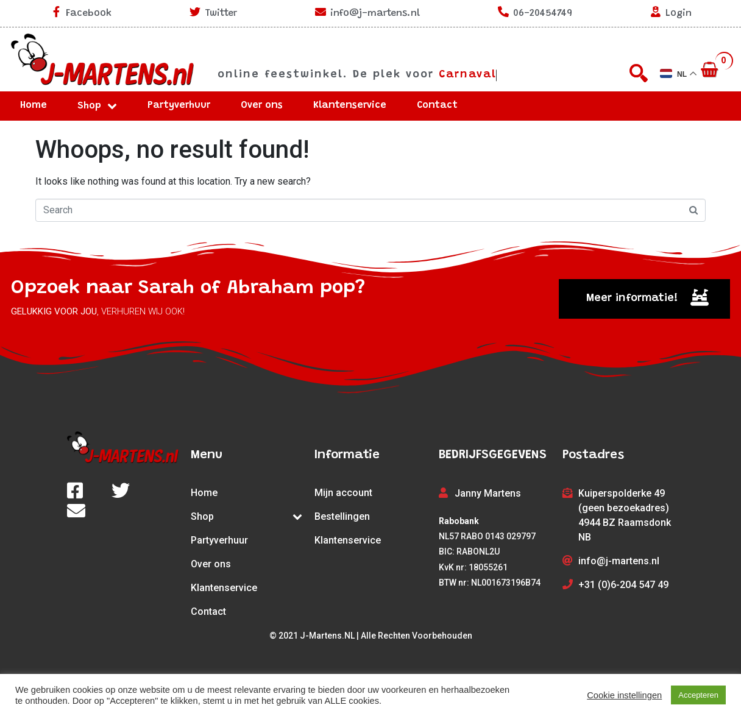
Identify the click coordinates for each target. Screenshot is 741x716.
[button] (644, 299)
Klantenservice (349, 105)
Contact (437, 105)
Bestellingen (342, 516)
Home (33, 105)
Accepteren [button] (698, 695)
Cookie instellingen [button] (624, 695)
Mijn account (343, 492)
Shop (97, 106)
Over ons (262, 105)
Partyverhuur (178, 105)
